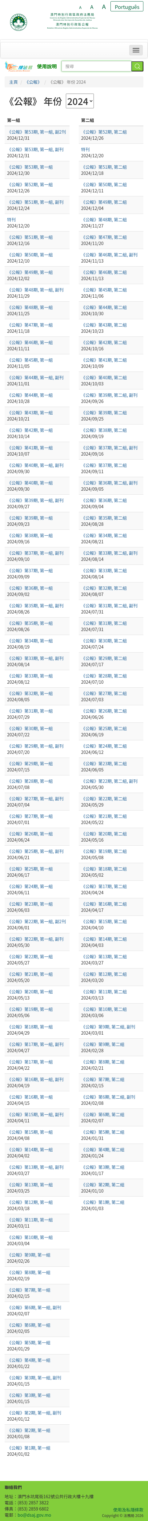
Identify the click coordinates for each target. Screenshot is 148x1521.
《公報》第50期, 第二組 (104, 184)
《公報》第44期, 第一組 (30, 395)
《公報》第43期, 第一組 (30, 412)
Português (127, 6)
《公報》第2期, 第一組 (28, 1430)
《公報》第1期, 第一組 (28, 1448)
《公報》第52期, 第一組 (30, 184)
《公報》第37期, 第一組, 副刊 (35, 553)
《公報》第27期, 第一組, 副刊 (35, 798)
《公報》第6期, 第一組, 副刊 (34, 1307)
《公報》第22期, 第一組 (30, 956)
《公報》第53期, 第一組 (30, 167)
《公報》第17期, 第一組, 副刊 (35, 1044)
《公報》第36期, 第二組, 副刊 (109, 483)
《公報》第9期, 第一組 (28, 1255)
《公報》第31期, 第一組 (30, 711)
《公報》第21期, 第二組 (104, 816)
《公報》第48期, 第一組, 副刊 (35, 290)
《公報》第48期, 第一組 (30, 307)
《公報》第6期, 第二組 (103, 1114)
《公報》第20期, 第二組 (104, 834)
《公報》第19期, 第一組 (30, 1009)
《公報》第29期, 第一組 (30, 763)
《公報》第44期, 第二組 (104, 307)
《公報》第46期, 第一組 (30, 342)
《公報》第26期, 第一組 (30, 834)
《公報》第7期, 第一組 (28, 1290)
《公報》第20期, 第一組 (30, 991)
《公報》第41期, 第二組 (104, 360)
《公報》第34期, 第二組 (104, 535)
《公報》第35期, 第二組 (104, 518)
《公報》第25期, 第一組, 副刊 (35, 851)
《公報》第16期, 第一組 (30, 1097)
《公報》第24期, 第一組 (30, 886)
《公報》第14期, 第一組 (30, 1149)
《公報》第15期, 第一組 (30, 1132)
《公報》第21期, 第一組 (30, 974)
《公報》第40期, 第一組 (30, 483)
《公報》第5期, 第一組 (28, 1342)
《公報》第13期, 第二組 (104, 956)
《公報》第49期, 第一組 (30, 272)
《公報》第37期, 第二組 (104, 465)
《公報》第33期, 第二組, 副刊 (109, 553)
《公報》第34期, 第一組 (30, 641)
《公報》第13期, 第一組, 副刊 (35, 1167)
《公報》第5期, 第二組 (103, 1132)
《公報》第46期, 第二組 (104, 272)
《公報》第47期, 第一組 (30, 325)
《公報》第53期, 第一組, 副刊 (35, 149)
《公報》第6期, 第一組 (28, 1325)
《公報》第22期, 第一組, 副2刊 (36, 921)
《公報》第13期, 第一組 (30, 1184)
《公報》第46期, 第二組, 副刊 (109, 254)
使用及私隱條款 (128, 1510)
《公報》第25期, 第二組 (104, 728)
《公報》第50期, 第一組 (30, 254)
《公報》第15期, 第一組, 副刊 (35, 1114)
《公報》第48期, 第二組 (104, 219)
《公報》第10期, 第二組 (104, 1009)
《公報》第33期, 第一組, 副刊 (35, 658)
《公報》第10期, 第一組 (30, 1237)
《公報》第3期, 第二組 (103, 1167)
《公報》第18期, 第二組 (104, 869)
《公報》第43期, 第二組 (104, 325)
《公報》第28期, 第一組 (30, 781)
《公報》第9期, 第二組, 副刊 (108, 1027)
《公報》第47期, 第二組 (104, 237)
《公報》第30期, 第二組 (104, 641)
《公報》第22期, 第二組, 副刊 (109, 781)
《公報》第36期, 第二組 (104, 500)
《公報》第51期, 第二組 (104, 167)
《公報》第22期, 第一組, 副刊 (35, 939)
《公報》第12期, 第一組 (30, 1202)
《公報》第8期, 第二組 (103, 1062)
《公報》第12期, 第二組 (104, 974)
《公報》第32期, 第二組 (104, 588)
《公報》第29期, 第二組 (104, 658)
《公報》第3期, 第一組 (28, 1395)
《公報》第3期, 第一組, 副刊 (34, 1377)
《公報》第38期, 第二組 (104, 430)
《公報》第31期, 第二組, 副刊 (109, 605)
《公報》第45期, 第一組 (30, 360)
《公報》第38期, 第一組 (30, 535)
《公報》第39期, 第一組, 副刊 (35, 500)
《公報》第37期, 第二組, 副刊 (109, 448)
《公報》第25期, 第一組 (30, 869)
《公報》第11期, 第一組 (30, 1220)
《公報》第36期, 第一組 (30, 588)
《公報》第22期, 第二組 (104, 798)
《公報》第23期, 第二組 (104, 763)
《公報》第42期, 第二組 (104, 342)
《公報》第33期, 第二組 (104, 570)
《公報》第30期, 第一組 (30, 728)
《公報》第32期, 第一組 (30, 693)
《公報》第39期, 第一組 (30, 518)
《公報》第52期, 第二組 (104, 132)
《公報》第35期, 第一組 (30, 623)
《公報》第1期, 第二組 (103, 1202)
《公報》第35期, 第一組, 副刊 (35, 605)
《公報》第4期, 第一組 (28, 1360)
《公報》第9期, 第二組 (103, 1044)
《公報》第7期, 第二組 (103, 1079)
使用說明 (47, 66)
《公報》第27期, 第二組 (104, 693)
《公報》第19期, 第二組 (104, 851)
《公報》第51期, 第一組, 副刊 (35, 202)
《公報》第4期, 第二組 (103, 1149)
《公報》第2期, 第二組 (103, 1184)
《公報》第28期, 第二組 (104, 676)
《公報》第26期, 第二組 (104, 711)
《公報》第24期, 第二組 (104, 746)
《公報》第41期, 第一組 (30, 448)
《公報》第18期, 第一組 (30, 1027)
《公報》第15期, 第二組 (104, 921)
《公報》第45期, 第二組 (104, 290)
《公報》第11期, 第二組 (104, 991)
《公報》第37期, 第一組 (30, 570)
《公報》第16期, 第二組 (104, 904)
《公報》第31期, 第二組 (104, 623)
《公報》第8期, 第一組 (28, 1272)
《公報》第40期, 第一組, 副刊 (35, 465)
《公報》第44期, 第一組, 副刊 (35, 377)
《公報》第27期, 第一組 (30, 816)
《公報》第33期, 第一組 (30, 676)
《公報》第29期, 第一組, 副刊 (35, 746)
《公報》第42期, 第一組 (30, 430)
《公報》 (33, 82)
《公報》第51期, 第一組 (30, 237)
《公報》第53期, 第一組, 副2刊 (36, 132)
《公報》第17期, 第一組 (30, 1062)
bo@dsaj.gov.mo (34, 1515)
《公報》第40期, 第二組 (104, 377)
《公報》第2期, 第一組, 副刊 (34, 1413)
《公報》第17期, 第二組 (104, 886)
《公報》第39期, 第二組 (104, 412)
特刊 (11, 219)
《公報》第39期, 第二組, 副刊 (109, 395)
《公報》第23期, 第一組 (30, 904)
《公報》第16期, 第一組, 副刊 (35, 1079)
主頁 (13, 82)
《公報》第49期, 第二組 (104, 202)
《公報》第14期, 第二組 (104, 939)
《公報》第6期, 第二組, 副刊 (108, 1097)
